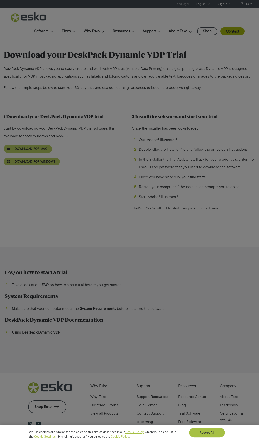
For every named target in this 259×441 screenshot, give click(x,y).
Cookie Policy (134, 434)
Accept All (207, 434)
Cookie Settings (45, 439)
